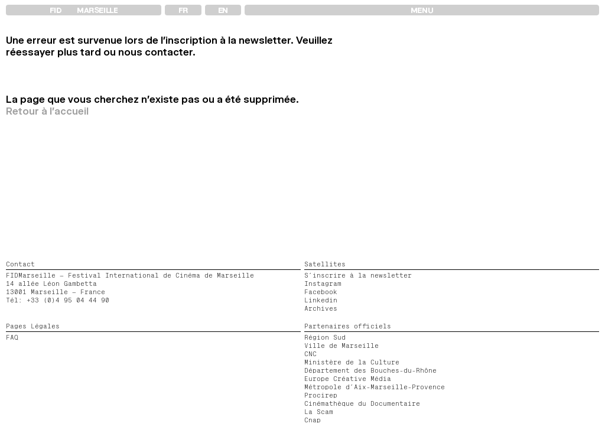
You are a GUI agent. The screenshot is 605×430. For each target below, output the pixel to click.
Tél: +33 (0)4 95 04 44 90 (57, 300)
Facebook (320, 292)
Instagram (322, 283)
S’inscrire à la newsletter (358, 275)
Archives (320, 308)
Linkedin (320, 300)
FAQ (12, 337)
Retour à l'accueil (47, 111)
